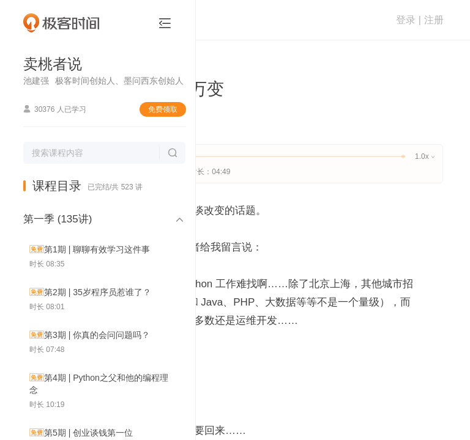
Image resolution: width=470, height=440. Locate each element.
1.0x (424, 156)
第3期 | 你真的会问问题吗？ (97, 335)
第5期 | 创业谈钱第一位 (88, 433)
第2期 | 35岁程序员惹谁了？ (97, 292)
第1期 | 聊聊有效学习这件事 (97, 249)
